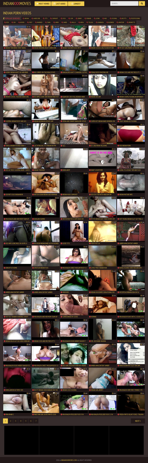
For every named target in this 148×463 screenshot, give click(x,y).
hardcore (36, 18)
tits (45, 18)
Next (138, 420)
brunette (131, 22)
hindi (56, 22)
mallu (73, 22)
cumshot (54, 18)
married (38, 22)
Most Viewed (42, 3)
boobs (21, 22)
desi (6, 22)
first (29, 22)
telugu (89, 22)
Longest (76, 3)
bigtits (123, 18)
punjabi (88, 18)
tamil (48, 22)
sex (14, 22)
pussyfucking (134, 18)
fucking (113, 18)
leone (97, 18)
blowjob (110, 22)
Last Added (59, 3)
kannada (100, 22)
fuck (63, 18)
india (81, 22)
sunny (79, 18)
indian (26, 18)
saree (64, 22)
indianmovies (17, 3)
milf (104, 18)
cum (70, 18)
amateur (120, 22)
